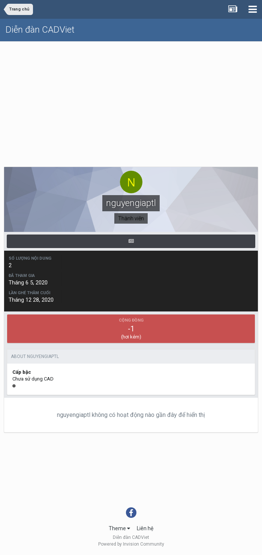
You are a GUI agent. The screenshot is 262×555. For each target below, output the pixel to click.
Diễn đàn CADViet (40, 29)
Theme (119, 528)
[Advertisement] (131, 97)
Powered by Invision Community (131, 544)
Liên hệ (145, 528)
